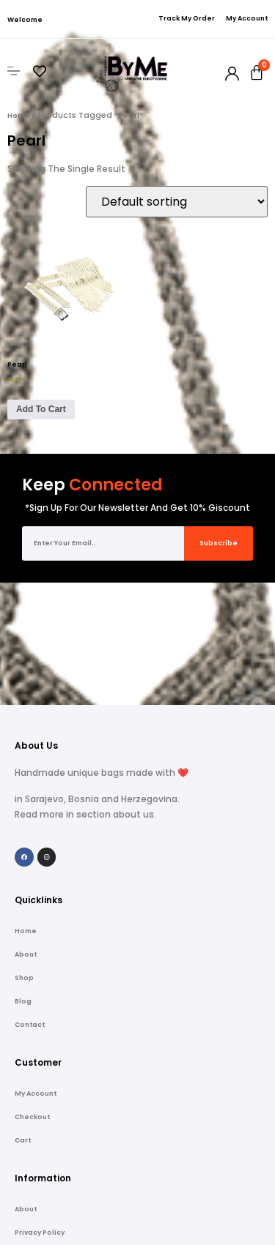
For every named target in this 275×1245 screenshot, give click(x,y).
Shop (24, 856)
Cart (23, 1018)
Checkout (32, 995)
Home (18, 115)
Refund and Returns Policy (62, 1134)
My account (35, 972)
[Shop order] (177, 201)
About (26, 833)
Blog (23, 879)
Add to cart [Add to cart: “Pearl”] (41, 409)
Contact (30, 903)
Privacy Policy (40, 1111)
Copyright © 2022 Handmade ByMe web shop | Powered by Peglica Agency (138, 1240)
